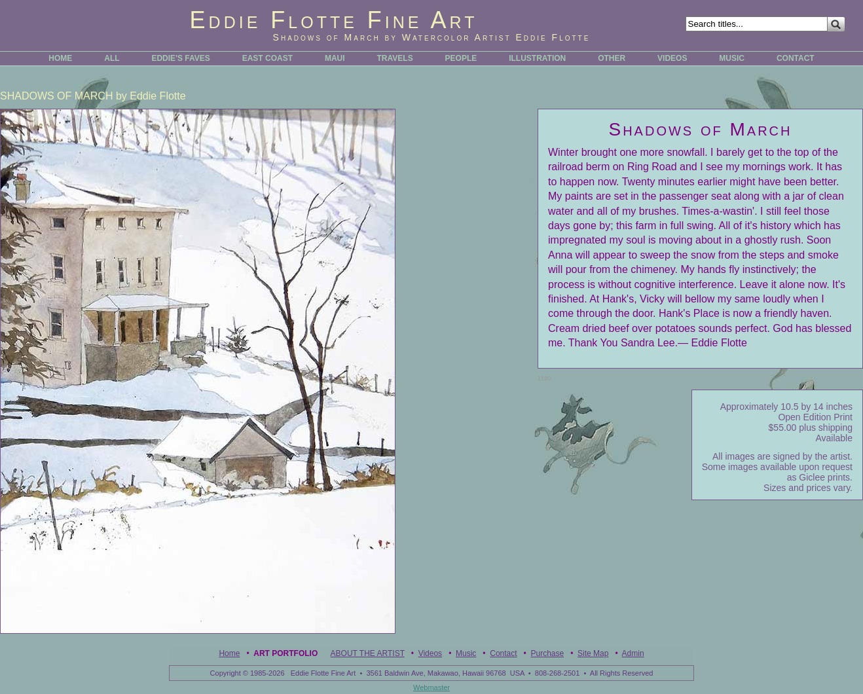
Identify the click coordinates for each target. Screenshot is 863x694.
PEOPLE (461, 58)
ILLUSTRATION (537, 58)
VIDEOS (672, 58)
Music (466, 653)
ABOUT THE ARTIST (368, 653)
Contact (503, 653)
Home (229, 653)
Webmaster (431, 687)
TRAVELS (395, 58)
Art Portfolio (285, 653)
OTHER (611, 58)
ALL (111, 58)
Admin (633, 653)
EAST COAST (267, 58)
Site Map (593, 653)
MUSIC (731, 58)
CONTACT (796, 58)
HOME (60, 58)
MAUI (335, 58)
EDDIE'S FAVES (180, 58)
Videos (430, 653)
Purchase (547, 653)
